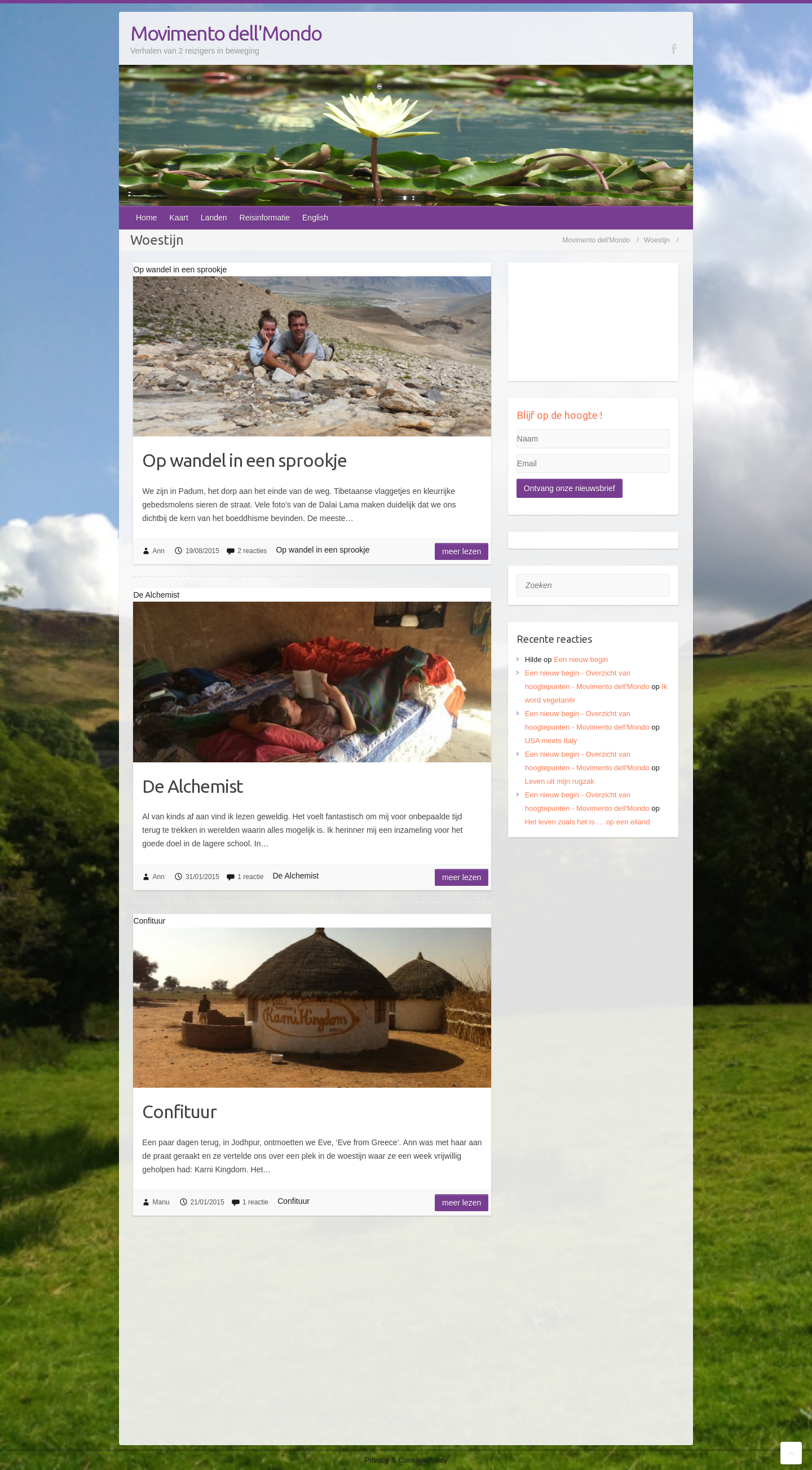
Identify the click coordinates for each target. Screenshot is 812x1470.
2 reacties (252, 551)
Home (146, 217)
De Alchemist (192, 786)
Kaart (178, 217)
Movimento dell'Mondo (225, 33)
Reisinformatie (265, 217)
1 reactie (250, 877)
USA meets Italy (551, 740)
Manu (161, 1202)
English (315, 217)
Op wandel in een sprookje (244, 460)
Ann (159, 551)
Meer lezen (461, 551)
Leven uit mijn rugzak (559, 781)
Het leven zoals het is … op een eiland (587, 822)
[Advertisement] (593, 924)
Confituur (179, 1111)
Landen (214, 217)
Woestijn (657, 240)
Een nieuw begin (581, 659)
